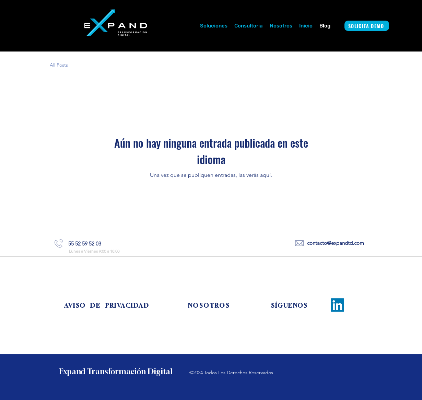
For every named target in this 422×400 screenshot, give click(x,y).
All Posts (59, 65)
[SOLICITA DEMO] (366, 26)
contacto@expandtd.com (335, 243)
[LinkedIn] (337, 305)
